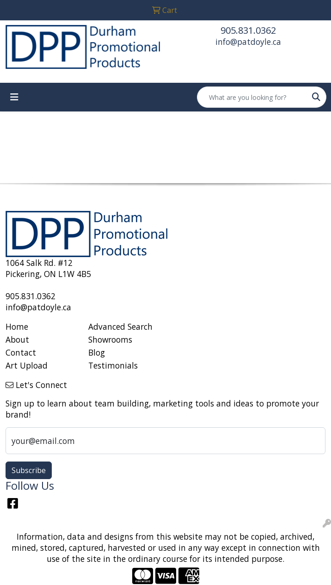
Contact (21, 352)
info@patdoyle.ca (248, 41)
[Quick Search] (252, 97)
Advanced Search (120, 326)
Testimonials (113, 365)
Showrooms (110, 339)
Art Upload (27, 365)
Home (17, 326)
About (17, 339)
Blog (96, 352)
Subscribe (29, 470)
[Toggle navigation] (14, 97)
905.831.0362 (248, 30)
